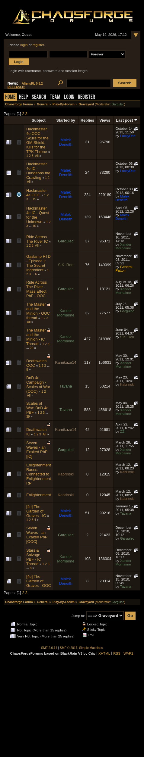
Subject (39, 120)
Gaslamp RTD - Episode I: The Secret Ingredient (38, 263)
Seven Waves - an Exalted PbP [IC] (36, 450)
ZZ (122, 431)
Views (104, 120)
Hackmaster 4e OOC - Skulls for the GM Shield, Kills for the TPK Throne (37, 140)
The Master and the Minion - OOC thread (38, 311)
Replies (87, 120)
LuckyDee (128, 136)
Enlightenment (38, 495)
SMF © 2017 (68, 648)
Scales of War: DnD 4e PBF (37, 408)
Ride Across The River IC (37, 239)
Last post (127, 120)
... (31, 199)
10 (34, 226)
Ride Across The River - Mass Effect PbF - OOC (36, 289)
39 (28, 416)
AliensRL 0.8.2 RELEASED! (25, 85)
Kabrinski (127, 384)
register (38, 45)
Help (23, 97)
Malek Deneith (65, 142)
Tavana (65, 386)
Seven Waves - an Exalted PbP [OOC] (36, 535)
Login (69, 97)
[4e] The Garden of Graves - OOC (38, 581)
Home (10, 97)
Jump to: (78, 616)
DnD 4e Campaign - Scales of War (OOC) (38, 384)
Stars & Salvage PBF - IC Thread (33, 557)
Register (86, 97)
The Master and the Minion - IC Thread (36, 337)
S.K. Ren (65, 265)
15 (34, 199)
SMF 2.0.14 (49, 648)
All (37, 155)
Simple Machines (91, 648)
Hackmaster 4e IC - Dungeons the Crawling (38, 171)
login (23, 45)
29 (32, 348)
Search (39, 97)
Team (55, 97)
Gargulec (118, 104)
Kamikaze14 (65, 362)
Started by (65, 120)
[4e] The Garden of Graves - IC (36, 511)
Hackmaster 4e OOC (36, 192)
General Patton (123, 268)
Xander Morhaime (123, 246)
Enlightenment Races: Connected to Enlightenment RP (38, 474)
